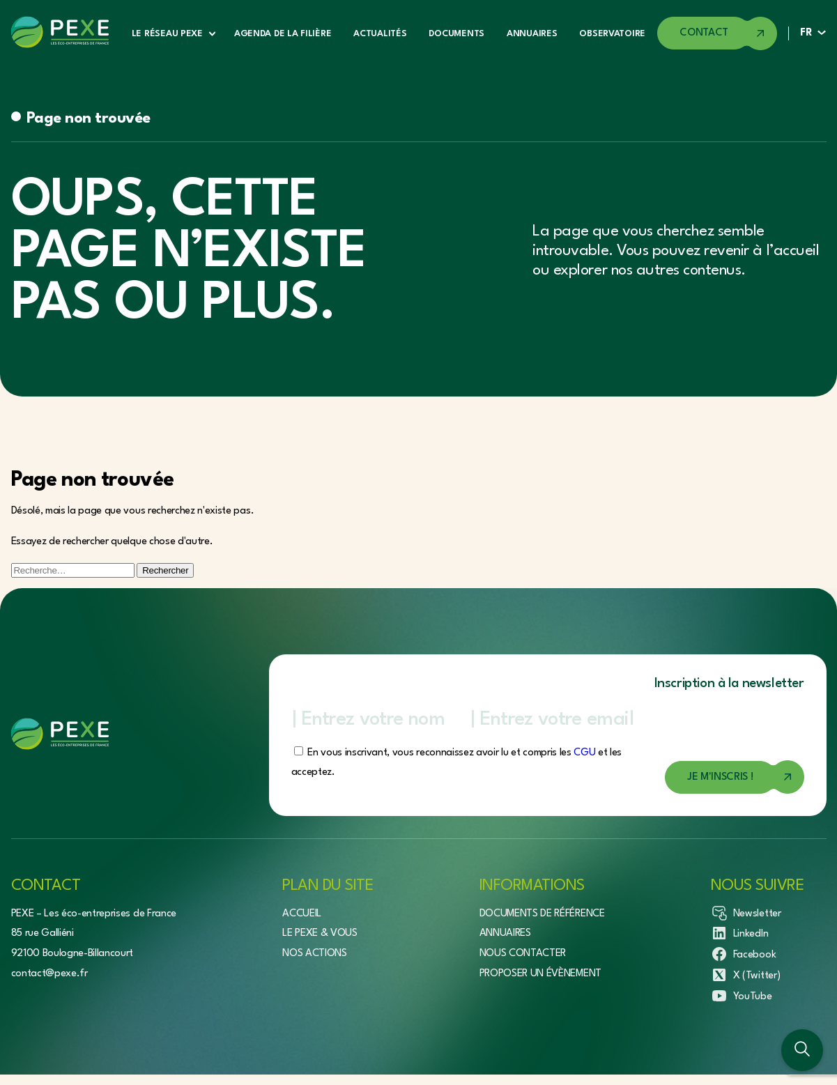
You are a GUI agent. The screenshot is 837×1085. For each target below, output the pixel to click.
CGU (584, 753)
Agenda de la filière (282, 33)
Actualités (379, 33)
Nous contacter (523, 953)
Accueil (301, 914)
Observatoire (612, 33)
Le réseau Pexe (167, 33)
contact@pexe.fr (49, 974)
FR (806, 33)
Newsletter (746, 913)
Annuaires (532, 33)
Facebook (743, 954)
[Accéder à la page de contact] (717, 34)
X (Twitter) (745, 975)
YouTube (741, 995)
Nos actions (314, 953)
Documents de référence (542, 914)
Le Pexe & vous (320, 933)
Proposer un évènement (540, 974)
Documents (456, 33)
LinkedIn (739, 933)
